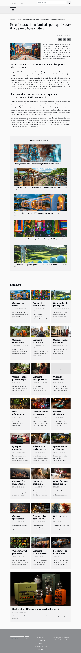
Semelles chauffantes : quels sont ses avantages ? (59, 415)
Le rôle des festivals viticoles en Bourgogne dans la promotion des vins (40, 188)
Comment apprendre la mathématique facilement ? (19, 520)
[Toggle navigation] (13, 9)
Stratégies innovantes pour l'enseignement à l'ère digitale (37, 164)
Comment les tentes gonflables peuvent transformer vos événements (36, 214)
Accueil (12, 20)
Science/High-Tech (40, 646)
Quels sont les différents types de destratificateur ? (35, 609)
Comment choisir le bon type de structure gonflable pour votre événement (39, 240)
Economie (40, 637)
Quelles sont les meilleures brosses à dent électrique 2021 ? (61, 344)
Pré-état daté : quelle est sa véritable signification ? (39, 450)
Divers (19, 20)
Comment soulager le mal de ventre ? (40, 379)
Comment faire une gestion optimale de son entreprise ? (19, 485)
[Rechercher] (51, 2)
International (40, 640)
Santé (40, 643)
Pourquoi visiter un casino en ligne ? (40, 414)
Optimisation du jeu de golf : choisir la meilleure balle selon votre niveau (40, 266)
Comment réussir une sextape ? (58, 379)
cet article (63, 80)
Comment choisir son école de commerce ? (40, 553)
